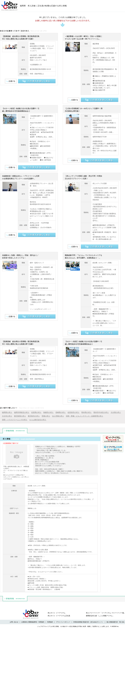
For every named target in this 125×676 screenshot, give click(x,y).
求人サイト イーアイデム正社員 (59, 616)
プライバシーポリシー (63, 622)
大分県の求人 (116, 412)
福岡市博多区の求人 (21, 412)
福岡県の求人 (7, 412)
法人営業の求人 (58, 416)
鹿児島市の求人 (34, 416)
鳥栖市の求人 (48, 412)
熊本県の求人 (86, 412)
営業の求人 (46, 416)
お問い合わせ (14, 622)
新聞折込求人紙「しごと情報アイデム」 (100, 616)
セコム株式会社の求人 (37, 420)
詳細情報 (15, 430)
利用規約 (50, 622)
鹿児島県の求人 (20, 416)
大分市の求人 (7, 416)
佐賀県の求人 (36, 412)
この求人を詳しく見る (37, 81)
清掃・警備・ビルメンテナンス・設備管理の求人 (84, 416)
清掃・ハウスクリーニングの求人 (14, 420)
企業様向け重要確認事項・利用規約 (32, 622)
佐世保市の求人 (73, 412)
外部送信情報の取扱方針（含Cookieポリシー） (88, 622)
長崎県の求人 (60, 412)
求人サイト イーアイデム (56, 613)
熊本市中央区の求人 (101, 412)
